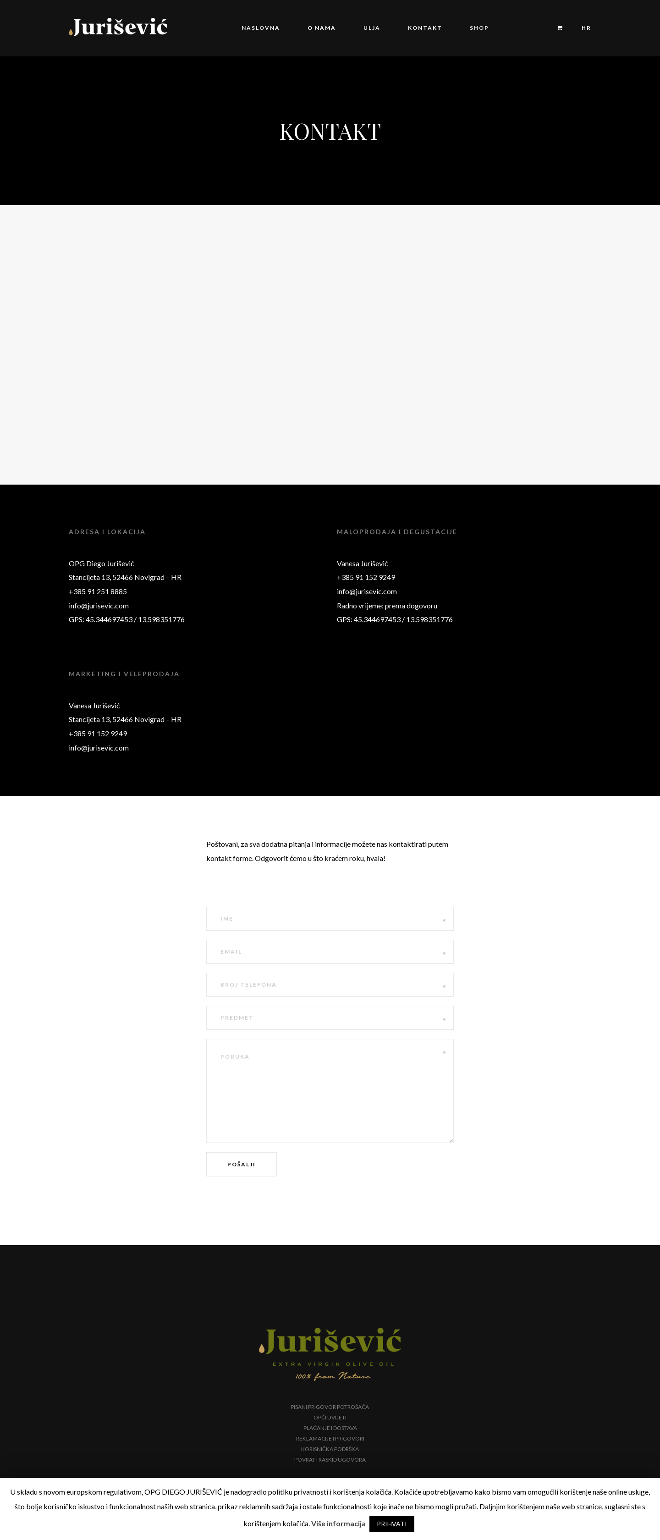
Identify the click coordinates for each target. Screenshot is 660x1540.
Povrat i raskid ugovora (330, 1459)
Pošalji (241, 1164)
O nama (322, 27)
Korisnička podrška (330, 1449)
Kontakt (425, 27)
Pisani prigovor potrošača (330, 1406)
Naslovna (261, 27)
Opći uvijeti (330, 1417)
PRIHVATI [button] (392, 1524)
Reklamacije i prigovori (330, 1438)
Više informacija (338, 1523)
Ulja (371, 27)
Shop (479, 27)
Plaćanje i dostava (330, 1427)
